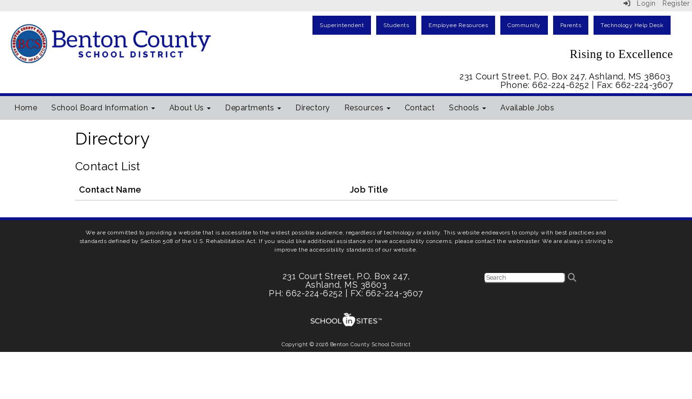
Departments (253, 107)
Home (25, 107)
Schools (467, 107)
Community (524, 25)
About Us (190, 107)
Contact (420, 107)
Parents (571, 25)
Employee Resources (458, 25)
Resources (367, 107)
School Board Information (103, 107)
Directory (312, 107)
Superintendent (342, 25)
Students (396, 25)
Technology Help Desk (632, 25)
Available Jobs (527, 107)
